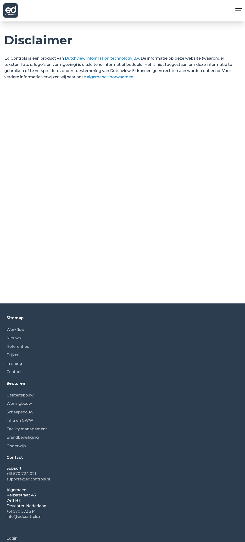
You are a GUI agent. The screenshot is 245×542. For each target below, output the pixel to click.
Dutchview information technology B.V (102, 58)
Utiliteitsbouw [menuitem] (19, 395)
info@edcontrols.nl (24, 516)
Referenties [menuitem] (17, 346)
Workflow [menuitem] (15, 329)
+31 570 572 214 (21, 511)
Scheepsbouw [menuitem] (19, 412)
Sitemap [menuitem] (15, 318)
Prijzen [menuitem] (13, 355)
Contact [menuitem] (14, 372)
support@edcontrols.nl (28, 479)
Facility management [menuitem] (26, 429)
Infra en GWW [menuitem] (19, 420)
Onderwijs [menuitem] (16, 446)
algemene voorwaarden (110, 77)
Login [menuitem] (11, 538)
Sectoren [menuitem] (15, 383)
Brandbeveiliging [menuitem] (22, 437)
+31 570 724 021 (21, 473)
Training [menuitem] (14, 363)
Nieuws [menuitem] (13, 338)
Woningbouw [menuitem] (19, 403)
